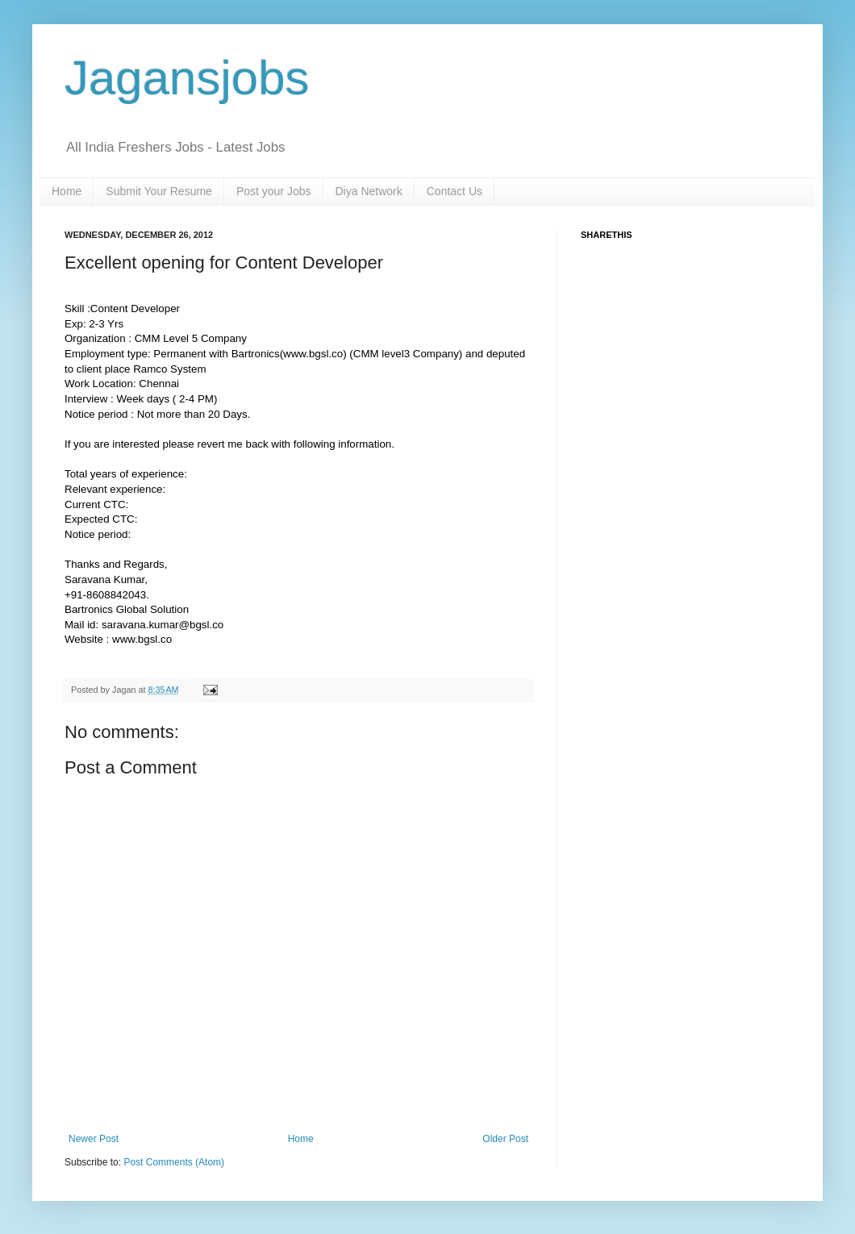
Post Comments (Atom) (173, 1162)
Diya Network (369, 191)
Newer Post (94, 1138)
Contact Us (454, 191)
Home (66, 191)
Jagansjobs (187, 78)
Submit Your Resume (159, 191)
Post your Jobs (273, 191)
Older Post (505, 1138)
